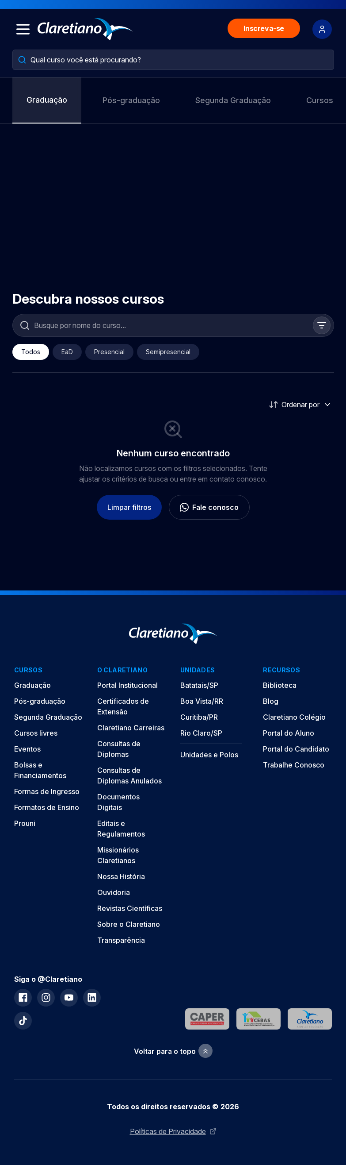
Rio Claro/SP (201, 733)
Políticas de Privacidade (173, 1131)
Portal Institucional (127, 685)
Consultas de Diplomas (119, 749)
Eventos (27, 749)
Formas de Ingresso (47, 791)
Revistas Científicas (129, 908)
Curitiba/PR (199, 717)
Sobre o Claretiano (128, 924)
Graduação (47, 99)
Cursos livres (35, 733)
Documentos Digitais (118, 802)
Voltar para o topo (173, 1051)
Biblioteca (280, 685)
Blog (270, 701)
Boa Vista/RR (201, 701)
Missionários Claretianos (118, 855)
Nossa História (121, 876)
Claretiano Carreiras (130, 727)
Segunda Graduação (233, 100)
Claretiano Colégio (294, 717)
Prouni (24, 823)
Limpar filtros (129, 507)
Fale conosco (209, 507)
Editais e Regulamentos (121, 828)
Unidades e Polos (209, 754)
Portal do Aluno (288, 733)
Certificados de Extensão (123, 706)
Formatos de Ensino (46, 807)
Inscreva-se (263, 28)
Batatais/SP (199, 685)
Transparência (121, 940)
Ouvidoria (113, 892)
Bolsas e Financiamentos (40, 770)
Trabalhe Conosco (293, 764)
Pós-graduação (131, 100)
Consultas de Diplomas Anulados (129, 775)
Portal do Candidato (296, 749)
